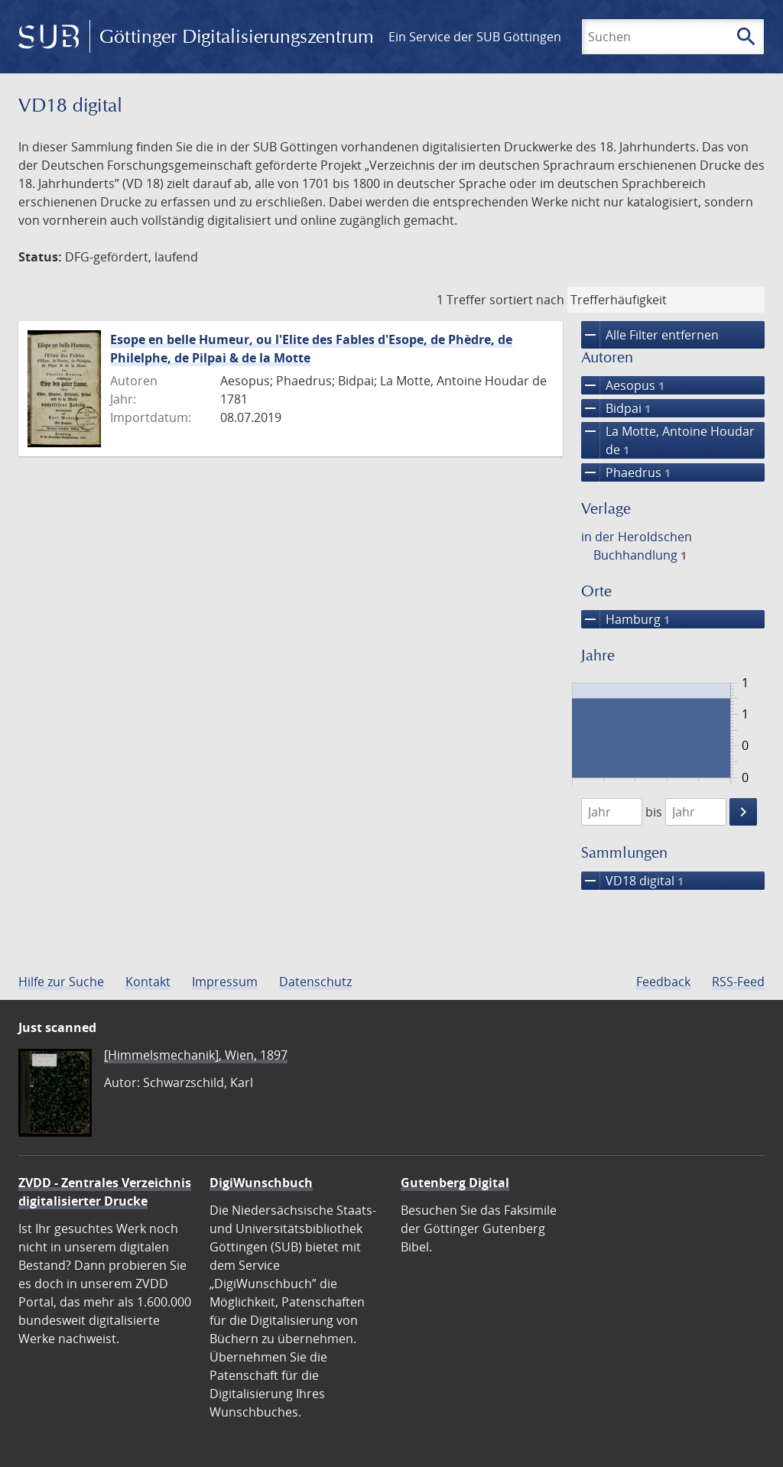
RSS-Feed (738, 981)
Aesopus (622, 385)
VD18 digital (632, 880)
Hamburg (625, 619)
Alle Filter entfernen (650, 335)
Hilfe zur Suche (61, 981)
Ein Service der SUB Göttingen (474, 36)
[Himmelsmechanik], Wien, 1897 (196, 1055)
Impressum (225, 981)
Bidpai (616, 408)
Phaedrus (626, 472)
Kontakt (148, 981)
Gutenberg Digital (455, 1182)
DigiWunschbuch (261, 1182)
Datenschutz (315, 981)
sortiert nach (526, 299)
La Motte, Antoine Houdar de (668, 440)
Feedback (663, 981)
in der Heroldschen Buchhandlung (636, 545)
